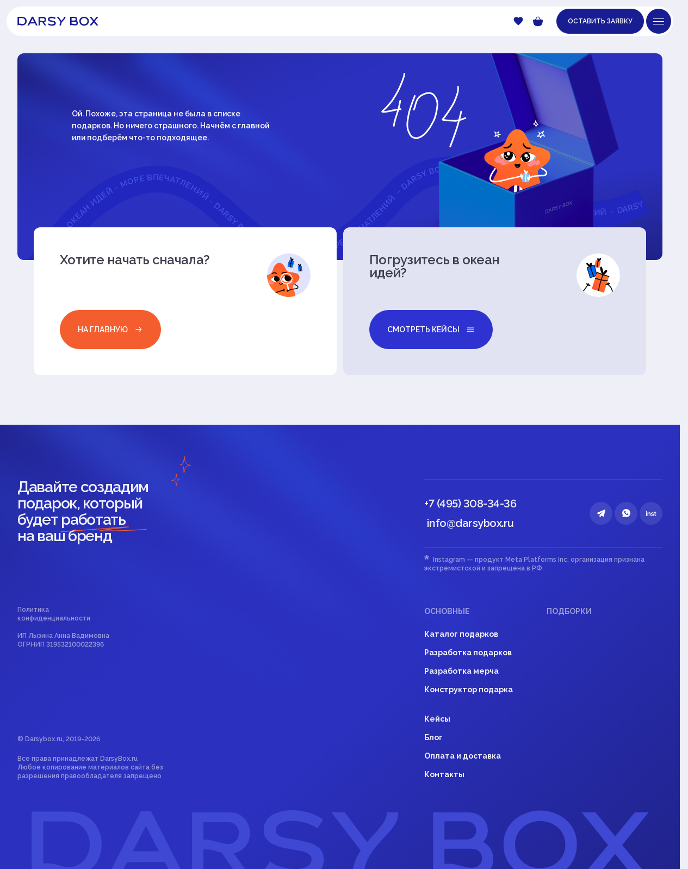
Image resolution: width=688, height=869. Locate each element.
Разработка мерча (461, 671)
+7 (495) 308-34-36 (470, 503)
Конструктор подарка (468, 689)
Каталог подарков (461, 634)
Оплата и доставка (462, 756)
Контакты (444, 774)
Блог (433, 737)
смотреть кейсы (431, 329)
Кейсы (437, 719)
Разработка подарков (468, 652)
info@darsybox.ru (470, 523)
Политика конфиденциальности (53, 614)
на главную (110, 329)
